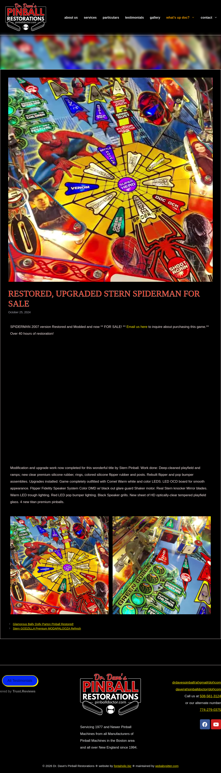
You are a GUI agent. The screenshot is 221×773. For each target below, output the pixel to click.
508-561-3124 (210, 696)
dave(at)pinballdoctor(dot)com (198, 689)
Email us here (137, 327)
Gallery (155, 17)
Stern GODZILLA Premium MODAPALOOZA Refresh (47, 628)
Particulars (111, 17)
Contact (210, 18)
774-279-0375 (210, 710)
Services (90, 17)
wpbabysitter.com (167, 766)
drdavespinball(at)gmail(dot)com (196, 682)
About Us (71, 17)
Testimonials (134, 17)
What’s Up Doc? (182, 18)
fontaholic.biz (122, 766)
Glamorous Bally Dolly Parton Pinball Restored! (43, 624)
